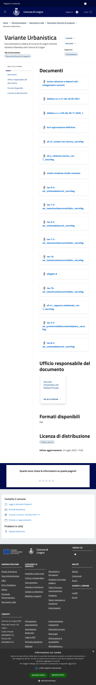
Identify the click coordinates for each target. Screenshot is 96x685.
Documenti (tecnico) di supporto (61, 22)
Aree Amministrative (10, 576)
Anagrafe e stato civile (34, 573)
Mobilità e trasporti (33, 596)
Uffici (4, 580)
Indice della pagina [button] (15, 66)
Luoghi (75, 592)
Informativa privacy (56, 629)
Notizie (75, 571)
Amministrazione (19, 22)
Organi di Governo (9, 571)
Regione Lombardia (12, 3)
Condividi (70, 38)
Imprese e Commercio (34, 587)
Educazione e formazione (54, 573)
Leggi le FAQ (30, 637)
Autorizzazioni (54, 607)
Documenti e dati (36, 22)
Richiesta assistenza (33, 641)
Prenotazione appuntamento (31, 623)
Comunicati (77, 576)
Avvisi (74, 580)
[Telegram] (76, 12)
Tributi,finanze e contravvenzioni (55, 589)
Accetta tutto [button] (38, 675)
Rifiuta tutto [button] (58, 675)
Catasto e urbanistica (34, 591)
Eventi (75, 597)
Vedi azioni (71, 43)
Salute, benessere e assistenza (56, 601)
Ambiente (52, 595)
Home (5, 22)
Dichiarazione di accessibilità (55, 640)
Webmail (28, 646)
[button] (48, 680)
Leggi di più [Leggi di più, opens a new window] (72, 664)
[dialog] (48, 667)
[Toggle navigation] (5, 11)
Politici (4, 589)
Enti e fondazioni (9, 585)
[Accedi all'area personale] (85, 3)
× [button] (93, 651)
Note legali (53, 633)
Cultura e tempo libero (34, 578)
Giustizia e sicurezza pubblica (57, 581)
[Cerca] (90, 12)
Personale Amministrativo (8, 596)
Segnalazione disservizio (30, 631)
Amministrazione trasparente (55, 623)
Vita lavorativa (31, 582)
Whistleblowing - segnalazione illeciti (56, 648)
